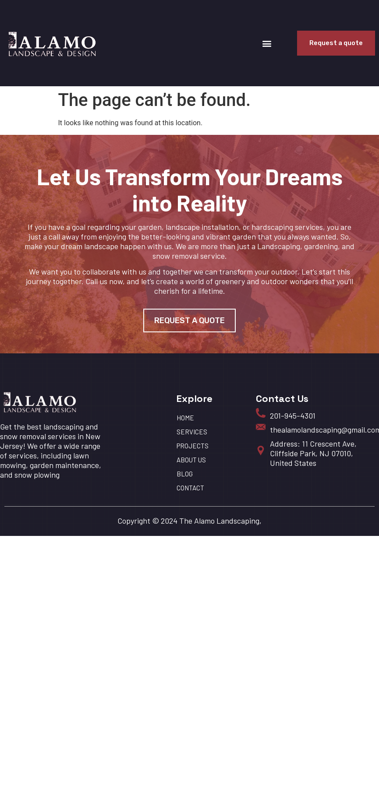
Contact (190, 488)
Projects (193, 446)
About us (191, 460)
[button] (267, 43)
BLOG (185, 474)
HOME (185, 418)
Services (192, 432)
